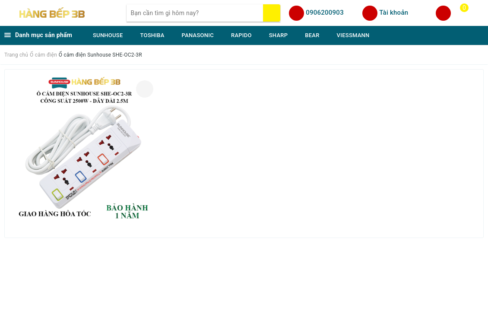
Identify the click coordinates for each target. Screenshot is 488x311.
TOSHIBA (152, 35)
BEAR (312, 35)
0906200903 (325, 12)
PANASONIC (198, 35)
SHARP (278, 35)
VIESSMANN (353, 35)
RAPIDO (241, 35)
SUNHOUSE (108, 35)
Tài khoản (393, 12)
